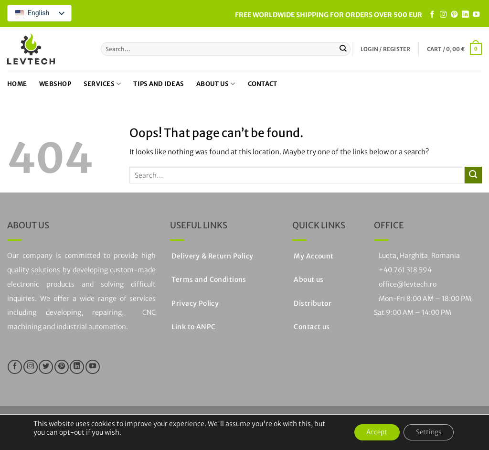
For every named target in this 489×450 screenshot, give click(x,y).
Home (17, 84)
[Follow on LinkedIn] (465, 15)
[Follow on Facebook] (432, 15)
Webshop (55, 84)
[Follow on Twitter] (46, 367)
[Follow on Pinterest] (454, 15)
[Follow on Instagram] (443, 15)
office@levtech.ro (407, 284)
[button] (386, 49)
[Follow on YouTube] (476, 15)
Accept (369, 432)
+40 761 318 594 (405, 270)
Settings (426, 432)
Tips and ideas (158, 84)
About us (215, 83)
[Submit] (343, 49)
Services (102, 83)
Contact (262, 84)
